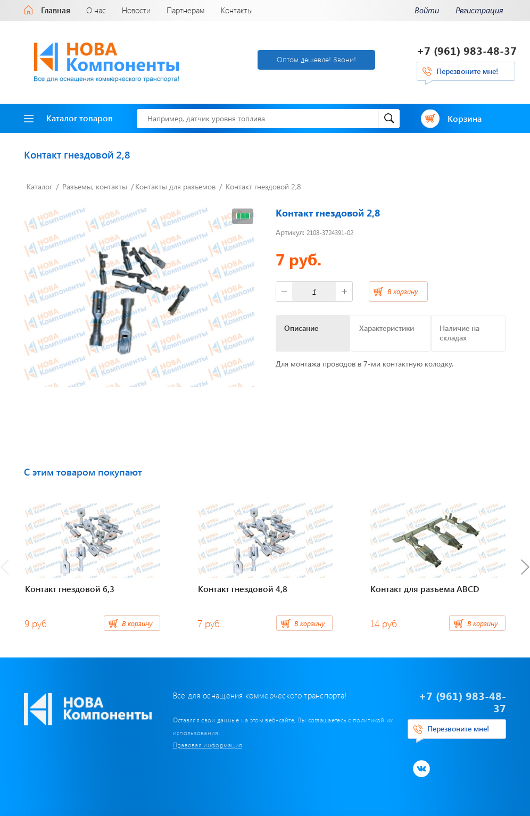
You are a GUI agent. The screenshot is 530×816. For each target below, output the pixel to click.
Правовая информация (208, 744)
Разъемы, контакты (94, 186)
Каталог (39, 186)
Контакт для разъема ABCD (424, 588)
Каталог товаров (68, 117)
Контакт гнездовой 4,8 (242, 588)
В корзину (402, 291)
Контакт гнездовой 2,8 (263, 186)
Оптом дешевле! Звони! (316, 59)
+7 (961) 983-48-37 (467, 50)
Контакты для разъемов (175, 186)
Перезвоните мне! (467, 71)
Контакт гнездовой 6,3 (69, 588)
